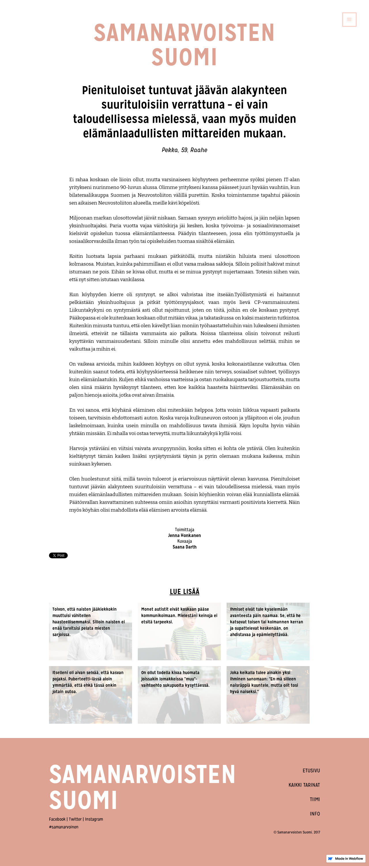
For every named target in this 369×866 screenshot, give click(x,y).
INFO (315, 813)
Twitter (75, 819)
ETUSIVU (311, 770)
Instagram (94, 819)
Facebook (57, 819)
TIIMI (315, 799)
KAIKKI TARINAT (304, 785)
